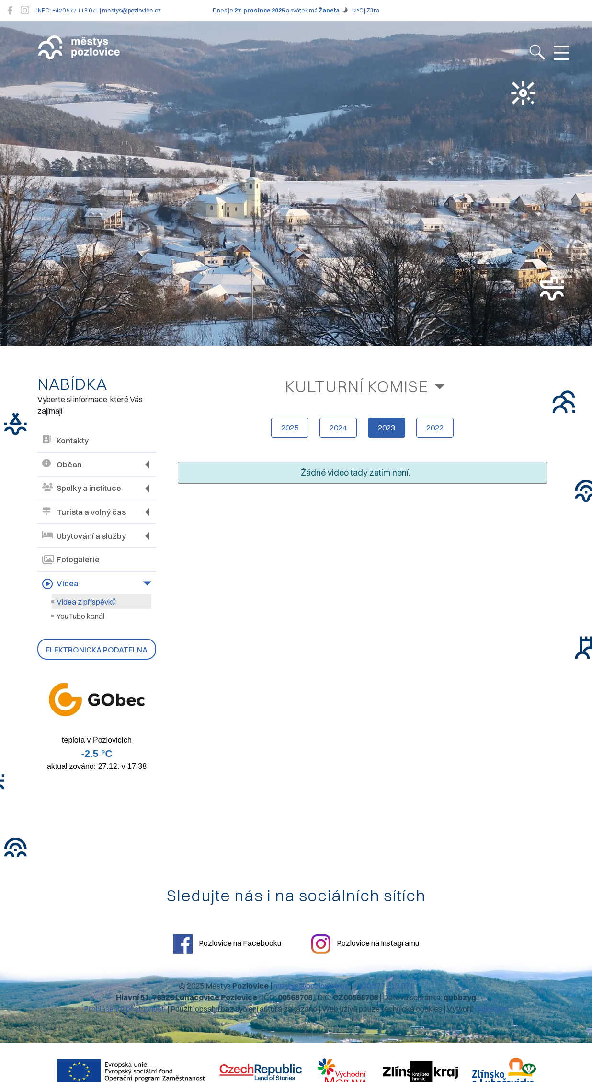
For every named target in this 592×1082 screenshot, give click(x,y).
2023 (386, 427)
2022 (435, 427)
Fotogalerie (71, 560)
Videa (60, 584)
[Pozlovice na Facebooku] (9, 10)
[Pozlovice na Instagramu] (25, 10)
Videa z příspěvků (86, 601)
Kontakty (65, 440)
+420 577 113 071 (383, 985)
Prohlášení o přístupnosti (125, 1008)
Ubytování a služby (84, 536)
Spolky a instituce (81, 488)
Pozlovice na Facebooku (227, 944)
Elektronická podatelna (97, 649)
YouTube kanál (80, 616)
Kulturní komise (356, 386)
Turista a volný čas (84, 512)
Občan (62, 464)
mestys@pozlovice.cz (311, 985)
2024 (338, 427)
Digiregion (491, 1008)
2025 (289, 427)
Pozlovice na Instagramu (365, 944)
